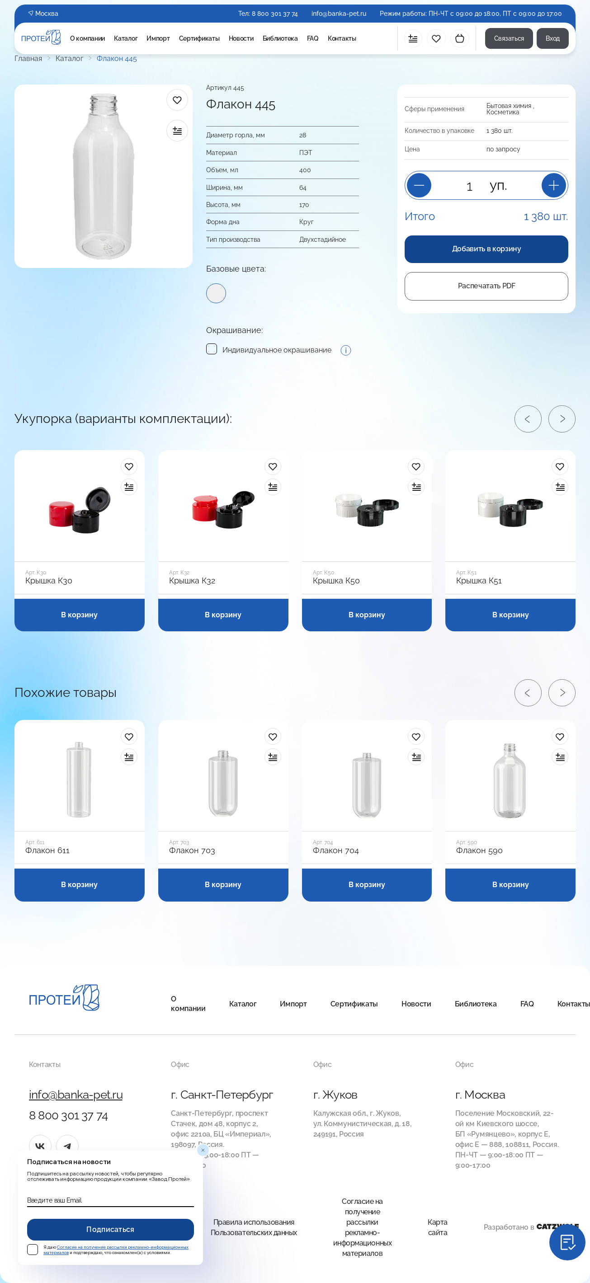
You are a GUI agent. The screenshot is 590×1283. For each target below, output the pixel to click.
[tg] (67, 1146)
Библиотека (280, 38)
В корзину (79, 615)
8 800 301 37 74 (275, 13)
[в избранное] (177, 100)
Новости (241, 38)
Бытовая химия (508, 105)
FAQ (313, 38)
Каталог (125, 38)
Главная (28, 58)
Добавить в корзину (486, 248)
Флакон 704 (336, 850)
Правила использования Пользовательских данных (254, 1227)
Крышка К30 (48, 581)
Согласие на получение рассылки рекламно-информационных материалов (362, 1227)
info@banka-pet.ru (339, 13)
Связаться (509, 38)
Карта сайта (438, 1227)
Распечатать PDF (486, 286)
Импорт (158, 38)
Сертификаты (199, 38)
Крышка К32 (192, 581)
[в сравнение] (177, 130)
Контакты (342, 38)
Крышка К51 (479, 581)
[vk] (40, 1146)
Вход (553, 38)
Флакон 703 (192, 850)
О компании (87, 38)
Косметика (502, 112)
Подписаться (110, 1229)
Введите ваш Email (54, 1200)
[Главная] (64, 999)
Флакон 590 (479, 850)
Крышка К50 (336, 581)
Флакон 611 (47, 850)
